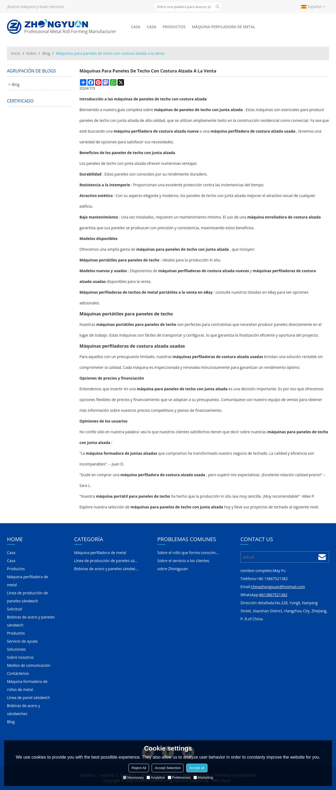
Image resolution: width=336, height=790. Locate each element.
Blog (46, 53)
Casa (135, 26)
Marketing (203, 778)
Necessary (133, 778)
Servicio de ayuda (22, 641)
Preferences (179, 778)
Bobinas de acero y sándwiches (23, 709)
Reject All (139, 768)
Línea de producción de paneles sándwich (27, 596)
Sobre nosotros (20, 657)
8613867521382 (273, 594)
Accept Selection (168, 768)
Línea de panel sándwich (28, 697)
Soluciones (16, 649)
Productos (174, 26)
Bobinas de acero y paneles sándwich (31, 621)
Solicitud (14, 608)
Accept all (196, 768)
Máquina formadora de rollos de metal (27, 685)
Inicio (15, 53)
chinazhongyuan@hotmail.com (278, 586)
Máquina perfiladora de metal (223, 26)
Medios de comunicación (28, 665)
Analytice (156, 778)
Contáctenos (18, 673)
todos (31, 53)
